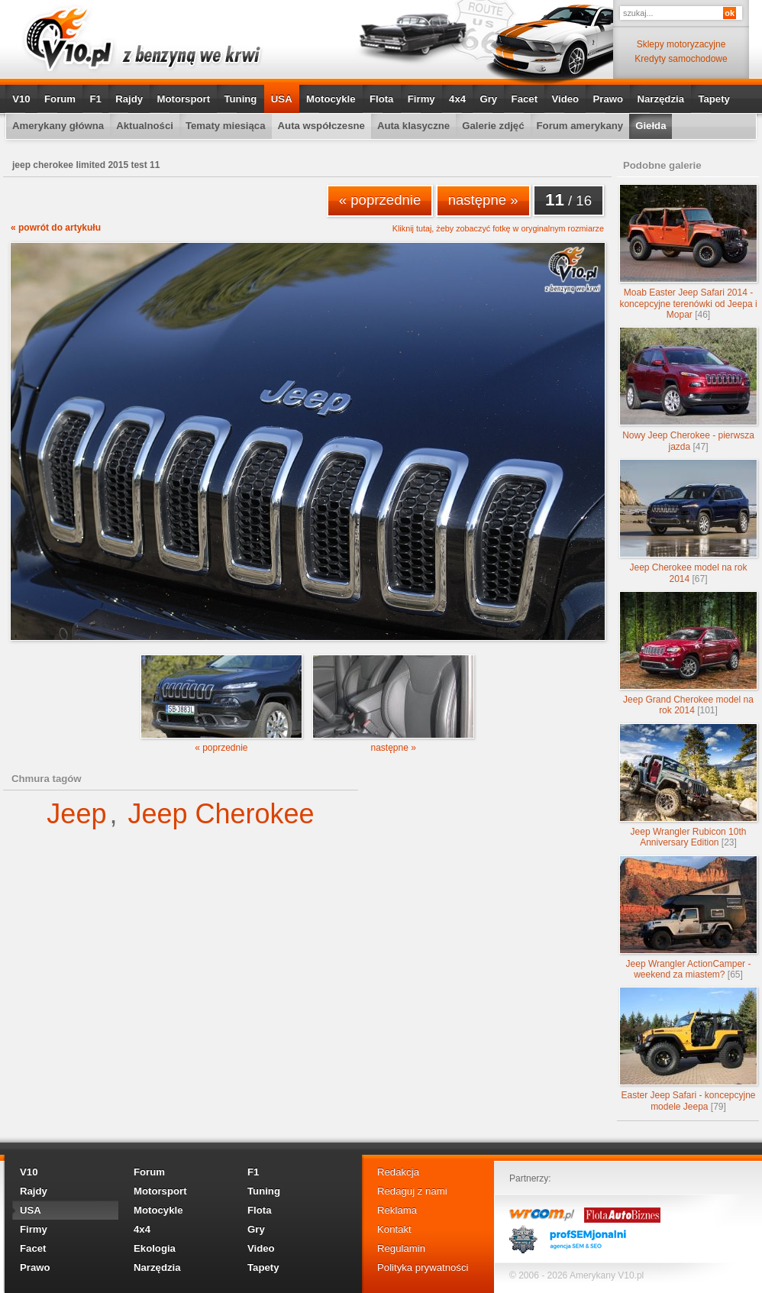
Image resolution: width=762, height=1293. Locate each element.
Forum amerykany (580, 125)
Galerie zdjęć (493, 125)
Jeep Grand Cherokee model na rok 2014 (688, 653)
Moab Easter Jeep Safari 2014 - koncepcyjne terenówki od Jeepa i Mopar (688, 252)
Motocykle (331, 99)
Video (565, 99)
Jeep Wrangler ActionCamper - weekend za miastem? (688, 917)
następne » (483, 200)
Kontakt (394, 1229)
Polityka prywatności (422, 1267)
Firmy (421, 99)
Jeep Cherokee (221, 813)
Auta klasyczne (413, 125)
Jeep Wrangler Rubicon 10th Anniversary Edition (688, 785)
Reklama (397, 1210)
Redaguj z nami (412, 1191)
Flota (382, 99)
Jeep (76, 813)
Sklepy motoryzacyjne (681, 44)
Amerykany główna (58, 125)
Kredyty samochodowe (680, 58)
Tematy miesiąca (226, 125)
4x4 (457, 99)
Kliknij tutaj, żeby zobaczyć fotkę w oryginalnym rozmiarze (498, 229)
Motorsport (184, 99)
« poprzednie (380, 200)
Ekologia (155, 1248)
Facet (525, 99)
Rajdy (129, 99)
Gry (488, 99)
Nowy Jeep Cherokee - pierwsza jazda (688, 389)
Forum (60, 99)
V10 (21, 99)
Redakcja (398, 1172)
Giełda (650, 125)
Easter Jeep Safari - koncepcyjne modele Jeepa (688, 1049)
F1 (95, 99)
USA (281, 99)
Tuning (240, 99)
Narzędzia (660, 99)
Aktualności (144, 125)
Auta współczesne (321, 125)
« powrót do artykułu (56, 227)
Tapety (714, 99)
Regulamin (401, 1248)
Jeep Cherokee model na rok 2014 (688, 521)
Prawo (607, 99)
